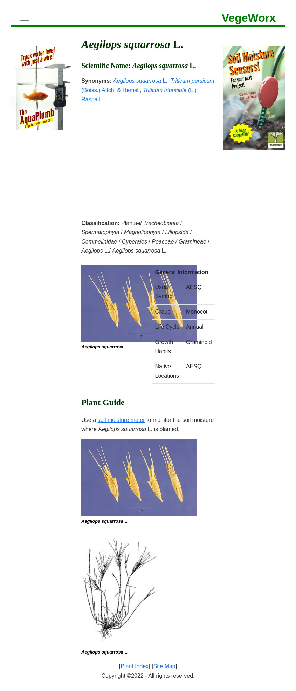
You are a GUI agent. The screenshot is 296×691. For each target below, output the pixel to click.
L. (140, 81)
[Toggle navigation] (24, 18)
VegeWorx (249, 18)
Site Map (164, 666)
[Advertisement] (148, 157)
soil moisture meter (121, 420)
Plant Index (135, 666)
